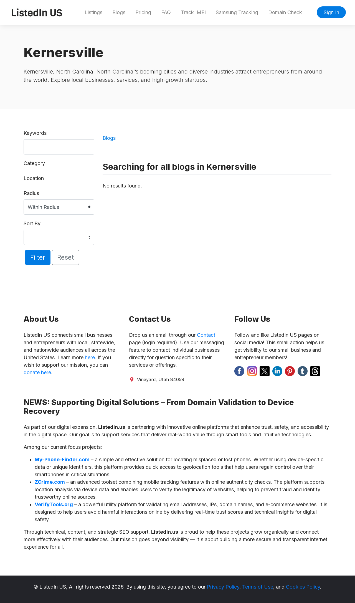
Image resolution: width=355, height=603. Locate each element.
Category (34, 163)
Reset (65, 257)
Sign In (331, 12)
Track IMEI (193, 12)
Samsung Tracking (237, 12)
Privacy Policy (223, 587)
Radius (31, 193)
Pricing (143, 12)
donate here (37, 372)
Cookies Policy (303, 587)
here (90, 357)
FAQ (166, 12)
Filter (37, 257)
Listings (93, 12)
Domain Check (285, 12)
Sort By (32, 223)
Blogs (118, 12)
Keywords (35, 133)
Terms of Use (257, 587)
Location (34, 178)
